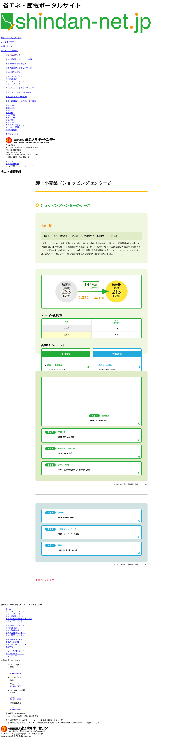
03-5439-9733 (15, 686)
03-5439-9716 (15, 709)
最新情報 (9, 647)
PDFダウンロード (44, 580)
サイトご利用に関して (15, 651)
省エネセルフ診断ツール (16, 625)
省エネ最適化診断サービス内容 (19, 59)
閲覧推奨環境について (15, 654)
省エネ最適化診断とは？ (16, 64)
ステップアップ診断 (14, 76)
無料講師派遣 (11, 79)
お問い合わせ (6, 46)
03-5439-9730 (15, 699)
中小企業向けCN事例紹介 (16, 97)
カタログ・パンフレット (11, 38)
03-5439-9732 (15, 673)
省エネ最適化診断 (13, 55)
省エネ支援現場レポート (16, 633)
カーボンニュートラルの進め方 (19, 92)
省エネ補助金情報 (13, 72)
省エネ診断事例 (12, 164)
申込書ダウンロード (9, 51)
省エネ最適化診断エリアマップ (19, 68)
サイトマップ (11, 656)
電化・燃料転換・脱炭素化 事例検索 (21, 101)
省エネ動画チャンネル (15, 635)
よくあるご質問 (7, 42)
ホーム (8, 161)
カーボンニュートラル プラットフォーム (23, 88)
